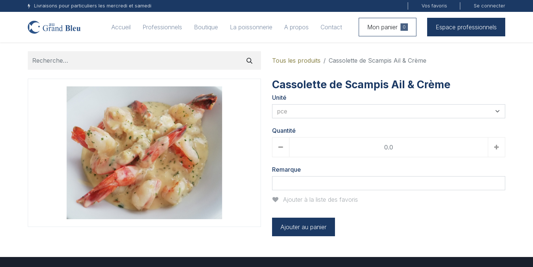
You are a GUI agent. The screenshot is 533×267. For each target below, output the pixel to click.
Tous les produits (296, 60)
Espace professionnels (466, 27)
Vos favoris (434, 6)
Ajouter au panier (303, 227)
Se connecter (489, 6)
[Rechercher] (249, 60)
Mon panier (387, 27)
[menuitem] (121, 27)
